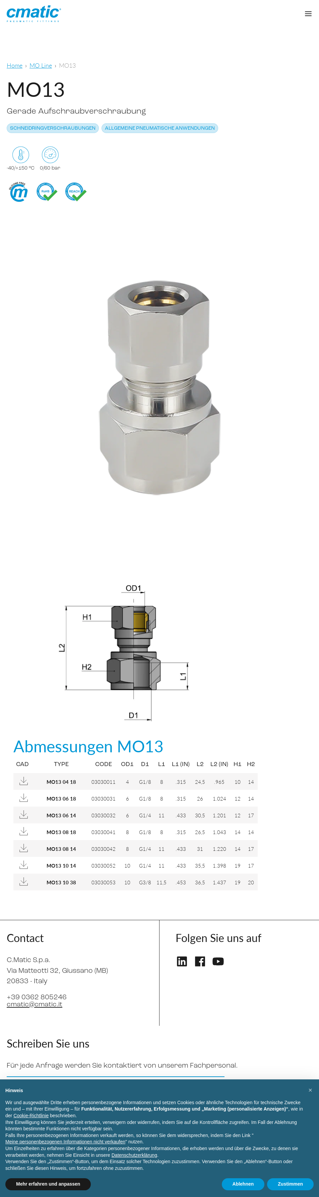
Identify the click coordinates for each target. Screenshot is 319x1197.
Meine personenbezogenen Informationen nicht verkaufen (65, 1141)
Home (14, 65)
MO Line (40, 65)
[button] (310, 1090)
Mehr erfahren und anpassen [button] (48, 1184)
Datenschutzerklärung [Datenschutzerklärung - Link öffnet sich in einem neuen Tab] (134, 1155)
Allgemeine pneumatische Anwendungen (160, 128)
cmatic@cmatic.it (35, 1004)
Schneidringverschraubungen (52, 128)
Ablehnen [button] (243, 1184)
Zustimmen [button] (290, 1184)
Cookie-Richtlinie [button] (31, 1115)
